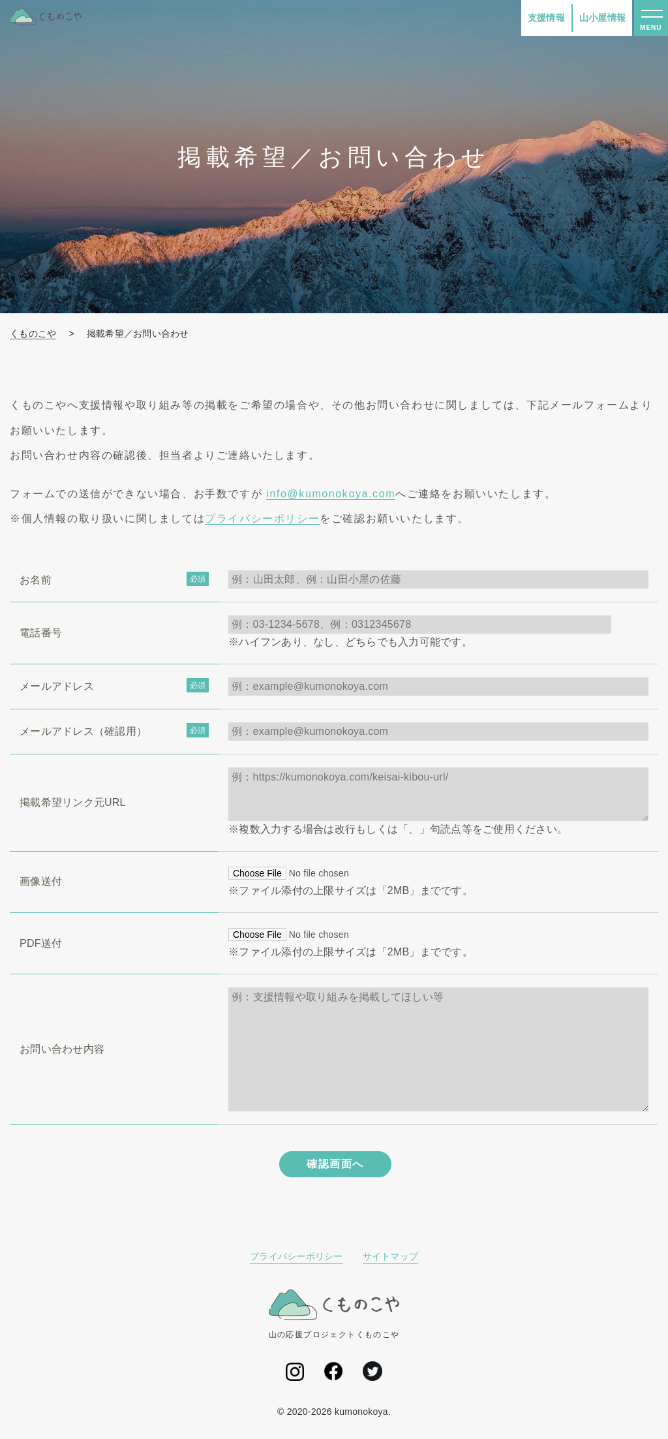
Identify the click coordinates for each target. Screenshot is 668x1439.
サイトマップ (391, 1256)
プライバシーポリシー (262, 518)
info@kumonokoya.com (330, 493)
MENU (650, 27)
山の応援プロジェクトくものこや (334, 1313)
